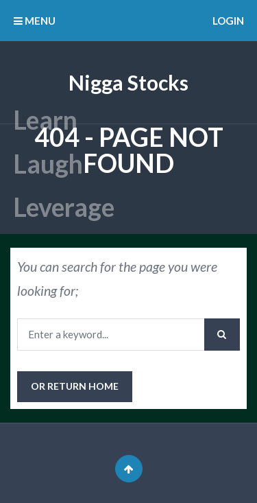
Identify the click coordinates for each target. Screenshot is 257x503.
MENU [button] (35, 20)
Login (228, 20)
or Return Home (75, 386)
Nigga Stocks (128, 82)
